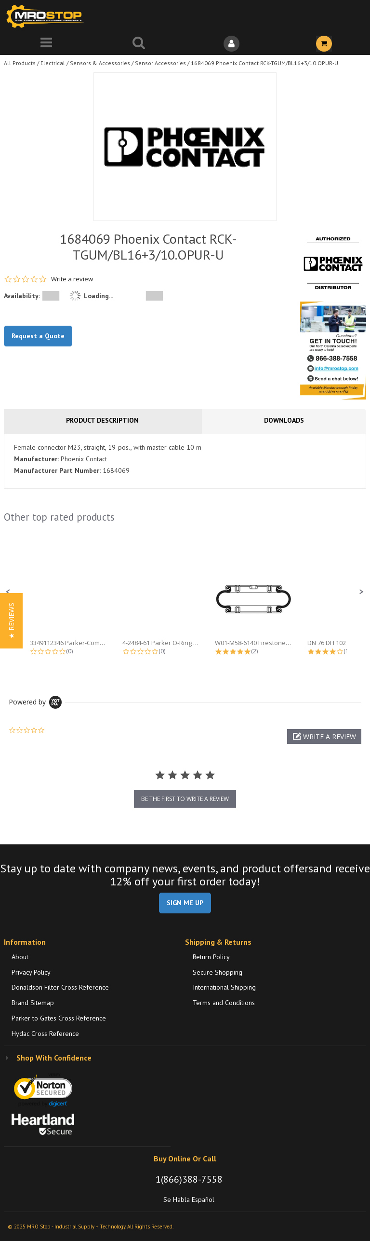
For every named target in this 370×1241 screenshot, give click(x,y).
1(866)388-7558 (189, 1179)
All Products (20, 63)
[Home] (47, 16)
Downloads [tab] (284, 420)
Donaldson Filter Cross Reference (60, 987)
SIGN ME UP (185, 902)
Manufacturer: (36, 459)
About (20, 956)
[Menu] (46, 43)
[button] (8, 592)
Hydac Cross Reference (45, 1033)
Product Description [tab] (102, 420)
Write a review (72, 279)
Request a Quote (38, 335)
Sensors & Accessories (100, 63)
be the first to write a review (185, 799)
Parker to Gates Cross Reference (59, 1018)
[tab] (185, 461)
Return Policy (211, 956)
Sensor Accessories (160, 63)
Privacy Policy (31, 972)
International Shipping (224, 987)
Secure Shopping (217, 972)
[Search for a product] (138, 43)
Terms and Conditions (224, 1002)
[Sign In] (231, 43)
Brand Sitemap (33, 1002)
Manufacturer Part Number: (57, 470)
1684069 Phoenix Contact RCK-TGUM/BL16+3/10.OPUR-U (264, 63)
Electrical (52, 63)
